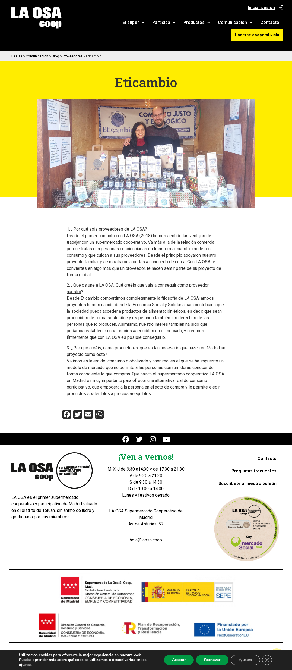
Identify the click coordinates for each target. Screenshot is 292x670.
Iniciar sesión (261, 7)
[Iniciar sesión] (281, 7)
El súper (133, 22)
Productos (196, 22)
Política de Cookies (185, 651)
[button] (133, 22)
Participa (163, 22)
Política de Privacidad (139, 651)
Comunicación (235, 22)
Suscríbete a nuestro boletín (247, 483)
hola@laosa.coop (146, 540)
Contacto (269, 22)
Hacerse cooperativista (257, 34)
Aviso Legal (99, 651)
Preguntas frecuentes (254, 471)
